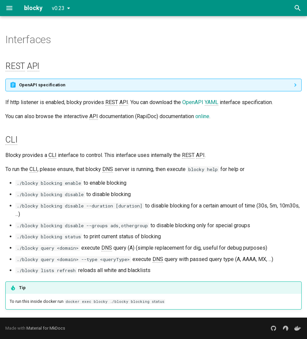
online (202, 116)
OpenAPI (200, 102)
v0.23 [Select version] (58, 8)
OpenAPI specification (42, 84)
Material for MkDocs (45, 328)
